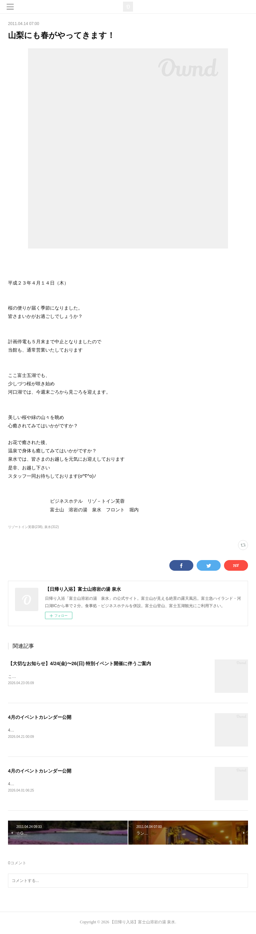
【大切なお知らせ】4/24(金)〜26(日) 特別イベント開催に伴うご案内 (79, 663)
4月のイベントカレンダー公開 (39, 718)
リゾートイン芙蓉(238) (25, 527)
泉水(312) (51, 527)
